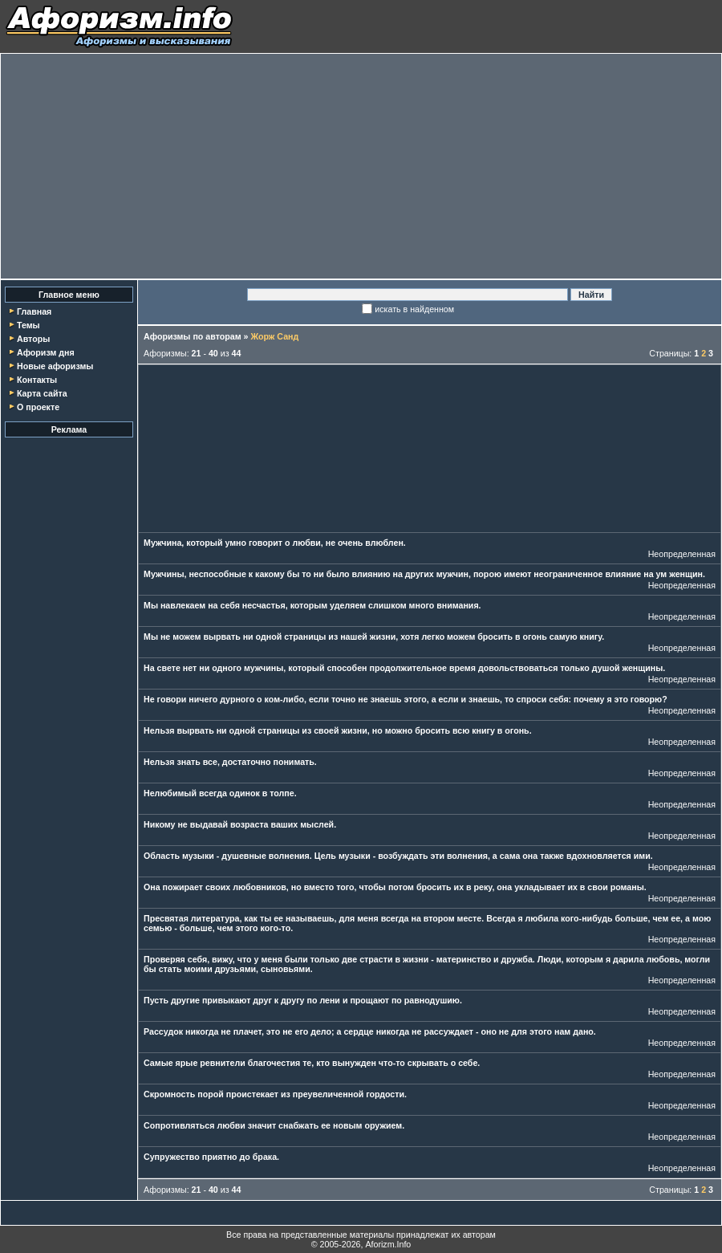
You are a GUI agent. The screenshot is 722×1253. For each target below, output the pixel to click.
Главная (34, 311)
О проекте (38, 407)
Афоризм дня (46, 352)
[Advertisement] (361, 166)
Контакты (37, 379)
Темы (28, 325)
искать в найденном (414, 309)
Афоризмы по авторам (192, 336)
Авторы (33, 339)
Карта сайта (42, 393)
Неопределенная (682, 554)
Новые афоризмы (55, 366)
